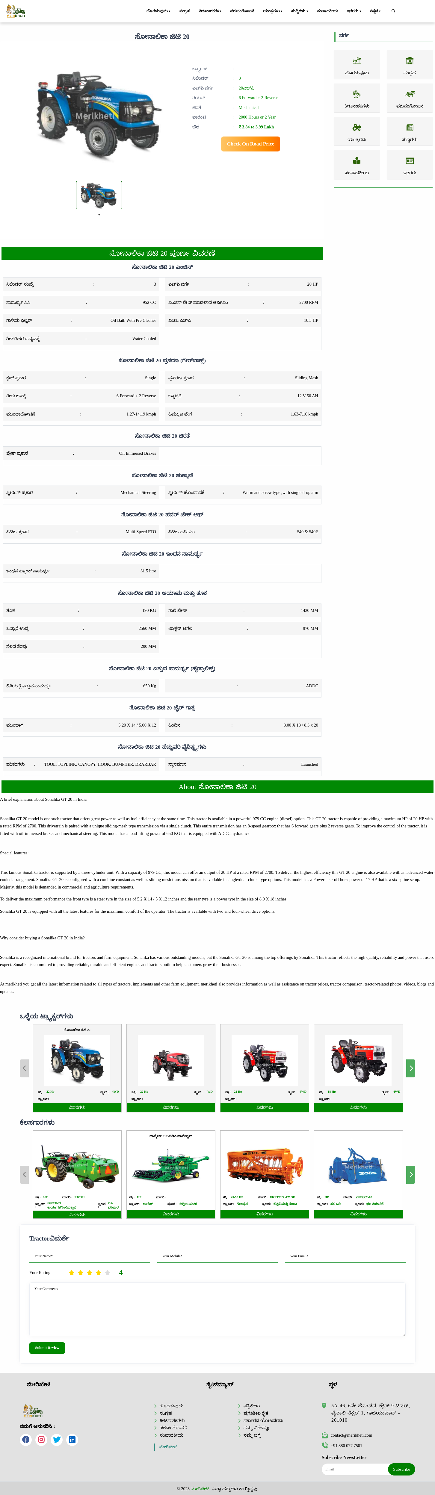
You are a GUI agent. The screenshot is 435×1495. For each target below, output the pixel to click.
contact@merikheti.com (347, 1435)
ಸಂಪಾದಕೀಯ (327, 11)
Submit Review (47, 1348)
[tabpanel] (99, 195)
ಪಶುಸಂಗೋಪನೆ (242, 11)
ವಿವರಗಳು (77, 1215)
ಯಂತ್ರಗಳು (273, 11)
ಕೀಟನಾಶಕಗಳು (210, 11)
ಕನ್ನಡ (376, 11)
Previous (24, 1175)
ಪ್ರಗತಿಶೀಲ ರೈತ (256, 1413)
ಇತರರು (354, 11)
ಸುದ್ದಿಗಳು (300, 11)
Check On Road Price (250, 144)
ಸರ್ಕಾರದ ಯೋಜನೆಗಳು (263, 1420)
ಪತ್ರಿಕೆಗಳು (252, 1405)
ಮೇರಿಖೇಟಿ (168, 1447)
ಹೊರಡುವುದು (158, 11)
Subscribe (401, 1469)
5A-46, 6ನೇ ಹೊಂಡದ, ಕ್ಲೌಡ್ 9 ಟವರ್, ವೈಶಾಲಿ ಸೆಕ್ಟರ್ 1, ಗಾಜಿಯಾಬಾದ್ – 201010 (370, 1413)
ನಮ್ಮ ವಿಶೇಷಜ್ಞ (256, 1427)
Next (410, 1175)
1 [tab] (99, 215)
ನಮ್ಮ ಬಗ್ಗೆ (252, 1435)
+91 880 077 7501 (342, 1445)
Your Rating (39, 1272)
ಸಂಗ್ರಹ (184, 11)
